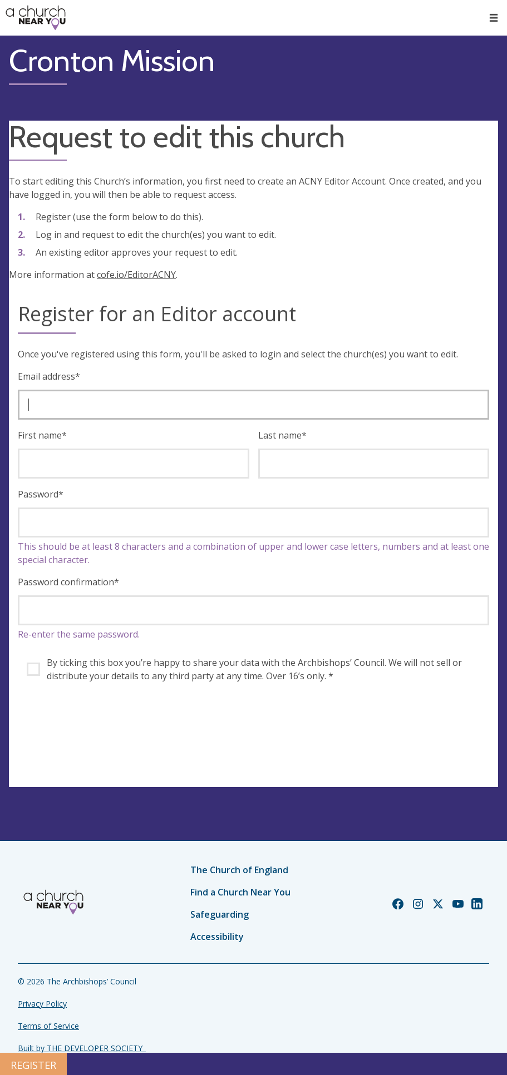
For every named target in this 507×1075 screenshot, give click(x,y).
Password (40, 494)
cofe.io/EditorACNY (136, 274)
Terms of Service (48, 1026)
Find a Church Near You (240, 892)
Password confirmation (68, 582)
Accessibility (217, 936)
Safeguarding (219, 914)
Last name (282, 435)
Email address (49, 376)
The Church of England (239, 870)
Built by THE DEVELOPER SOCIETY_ (82, 1048)
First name (42, 435)
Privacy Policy (42, 1003)
